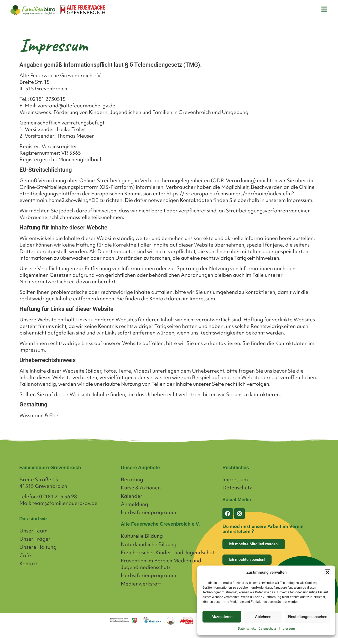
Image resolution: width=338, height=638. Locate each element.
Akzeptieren (221, 616)
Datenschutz (247, 628)
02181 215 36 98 (58, 496)
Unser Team (33, 530)
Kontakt (28, 563)
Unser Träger (34, 539)
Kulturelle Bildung (142, 536)
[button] (327, 572)
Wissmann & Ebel (39, 415)
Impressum (287, 628)
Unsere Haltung (37, 547)
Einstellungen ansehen (307, 616)
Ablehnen (263, 616)
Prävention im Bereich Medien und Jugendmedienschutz (161, 564)
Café (25, 555)
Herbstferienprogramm (148, 512)
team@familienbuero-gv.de (64, 503)
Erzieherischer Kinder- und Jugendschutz (169, 552)
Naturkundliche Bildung (148, 544)
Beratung (132, 479)
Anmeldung (134, 504)
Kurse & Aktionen (141, 487)
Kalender (131, 496)
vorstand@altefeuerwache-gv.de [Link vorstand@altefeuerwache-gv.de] (76, 105)
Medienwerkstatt (141, 584)
